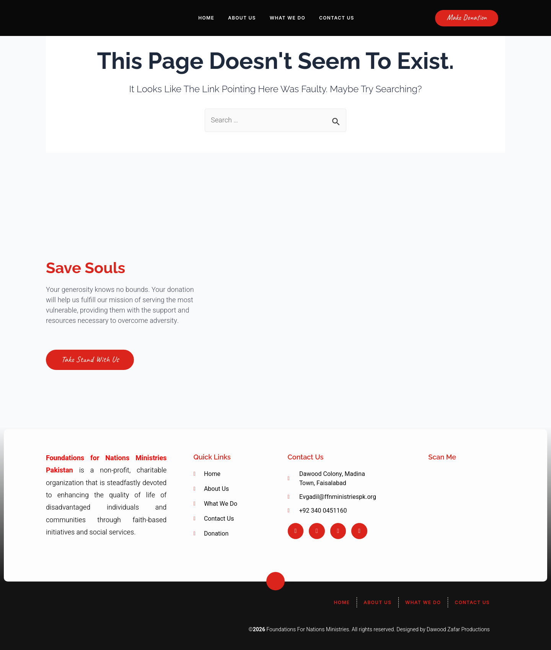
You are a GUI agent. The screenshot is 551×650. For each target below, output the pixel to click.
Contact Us (336, 18)
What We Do (287, 18)
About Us (242, 18)
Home (206, 18)
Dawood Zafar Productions (458, 630)
